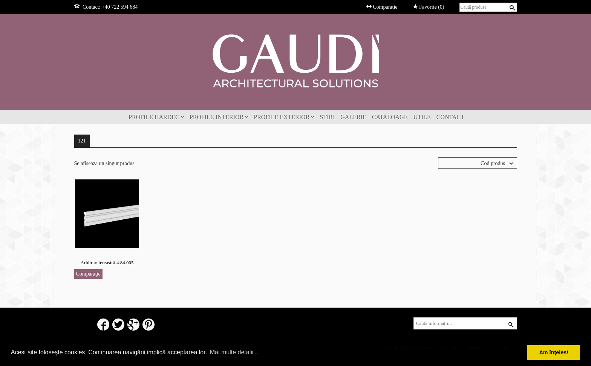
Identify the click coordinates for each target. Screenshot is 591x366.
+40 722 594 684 (120, 7)
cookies (74, 352)
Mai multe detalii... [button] (234, 352)
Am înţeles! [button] (553, 352)
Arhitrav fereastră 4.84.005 (107, 262)
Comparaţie (88, 274)
